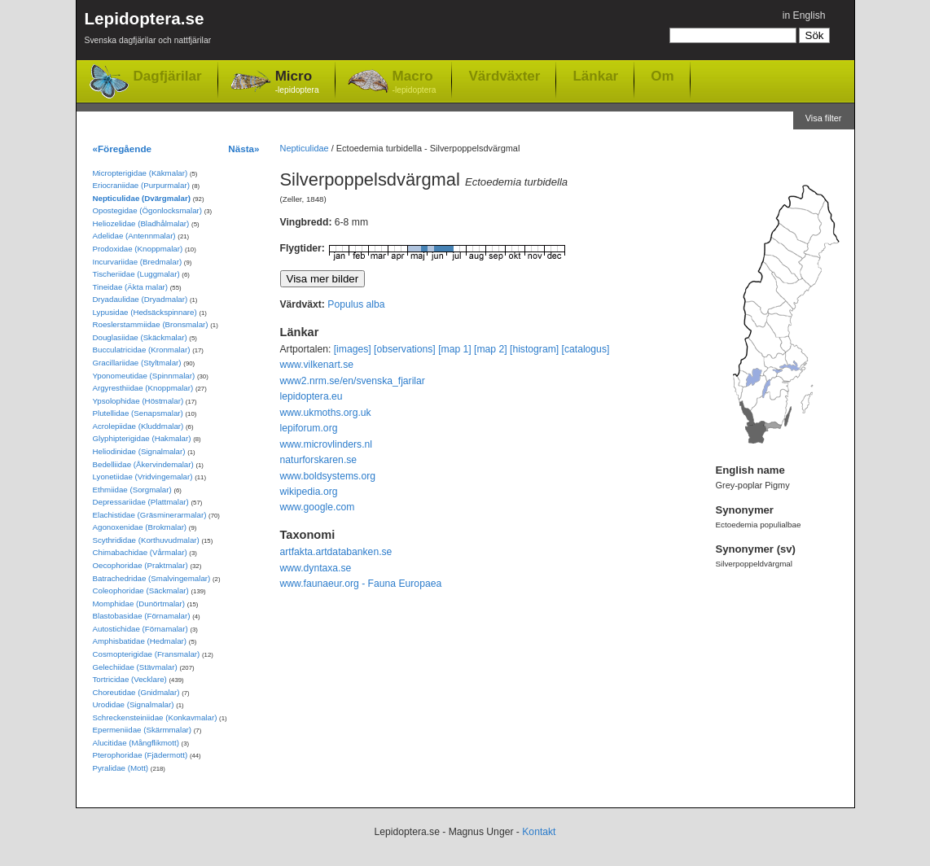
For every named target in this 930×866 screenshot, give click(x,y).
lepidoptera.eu (311, 396)
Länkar (595, 75)
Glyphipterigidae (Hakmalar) (142, 438)
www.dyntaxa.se (316, 568)
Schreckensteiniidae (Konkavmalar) (155, 717)
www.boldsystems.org (328, 476)
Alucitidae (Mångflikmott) (136, 742)
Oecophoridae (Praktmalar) (140, 565)
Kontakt (538, 832)
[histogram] (534, 349)
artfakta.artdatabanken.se (336, 552)
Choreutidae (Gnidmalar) (136, 692)
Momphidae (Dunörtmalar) (139, 603)
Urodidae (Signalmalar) (133, 704)
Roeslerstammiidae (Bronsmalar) (150, 324)
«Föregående (122, 148)
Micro (297, 82)
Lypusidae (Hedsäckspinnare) (145, 312)
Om (662, 75)
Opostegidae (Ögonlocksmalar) (148, 210)
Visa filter (823, 118)
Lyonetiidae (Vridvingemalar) (143, 476)
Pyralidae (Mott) (121, 767)
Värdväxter (504, 75)
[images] (352, 349)
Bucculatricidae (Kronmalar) (142, 349)
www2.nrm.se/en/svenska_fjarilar (352, 381)
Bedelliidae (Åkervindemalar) (143, 464)
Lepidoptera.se (148, 30)
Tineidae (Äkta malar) (131, 286)
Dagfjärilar (168, 76)
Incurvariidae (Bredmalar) (137, 261)
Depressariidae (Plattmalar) (141, 501)
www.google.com (317, 507)
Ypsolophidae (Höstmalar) (138, 400)
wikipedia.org (309, 491)
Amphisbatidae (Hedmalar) (140, 640)
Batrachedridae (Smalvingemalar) (152, 578)
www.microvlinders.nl (326, 444)
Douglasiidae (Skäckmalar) (140, 337)
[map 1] (455, 349)
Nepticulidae (304, 148)
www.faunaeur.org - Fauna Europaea (361, 583)
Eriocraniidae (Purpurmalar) (141, 185)
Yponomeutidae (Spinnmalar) (144, 375)
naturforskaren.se (319, 460)
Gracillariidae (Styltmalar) (137, 362)
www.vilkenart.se (317, 364)
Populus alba (355, 304)
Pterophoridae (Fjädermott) (140, 754)
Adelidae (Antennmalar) (134, 235)
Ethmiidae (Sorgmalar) (132, 489)
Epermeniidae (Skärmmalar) (142, 729)
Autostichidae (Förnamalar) (140, 628)
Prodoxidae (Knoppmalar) (138, 248)
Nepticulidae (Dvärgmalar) (142, 198)
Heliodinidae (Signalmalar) (139, 451)
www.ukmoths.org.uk (325, 412)
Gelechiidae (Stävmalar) (135, 667)
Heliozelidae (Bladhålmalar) (141, 223)
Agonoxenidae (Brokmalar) (140, 527)
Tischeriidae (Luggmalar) (136, 273)
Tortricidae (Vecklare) (130, 679)
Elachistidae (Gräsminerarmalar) (150, 514)
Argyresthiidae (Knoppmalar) (143, 387)
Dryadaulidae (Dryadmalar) (140, 299)
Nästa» (243, 148)
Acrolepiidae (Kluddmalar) (138, 426)
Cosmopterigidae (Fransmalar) (146, 654)
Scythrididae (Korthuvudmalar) (146, 540)
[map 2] (490, 349)
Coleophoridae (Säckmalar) (141, 590)
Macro (414, 82)
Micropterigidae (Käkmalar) (140, 172)
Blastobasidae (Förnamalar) (142, 615)
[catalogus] (586, 349)
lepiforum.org (309, 428)
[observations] (405, 349)
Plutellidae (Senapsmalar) (138, 413)
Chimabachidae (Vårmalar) (140, 552)
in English (804, 15)
